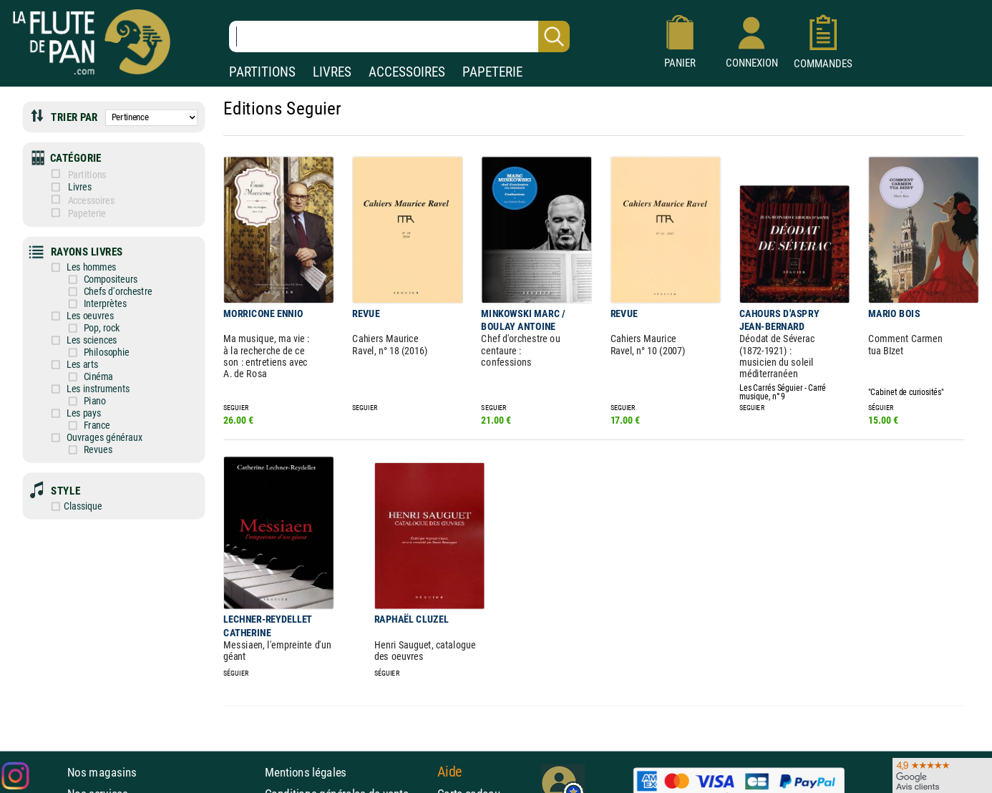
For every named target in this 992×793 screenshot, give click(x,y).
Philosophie (85, 352)
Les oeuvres (69, 315)
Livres (70, 187)
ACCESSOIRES (407, 72)
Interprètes (84, 303)
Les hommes (70, 267)
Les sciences (70, 340)
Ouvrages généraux (83, 437)
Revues (76, 449)
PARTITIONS (262, 72)
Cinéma (77, 376)
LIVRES (332, 72)
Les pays (62, 413)
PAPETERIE (492, 72)
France (75, 425)
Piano (73, 401)
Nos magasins (102, 771)
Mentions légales (305, 771)
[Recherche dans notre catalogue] (399, 36)
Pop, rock (80, 328)
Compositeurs (89, 279)
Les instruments (77, 388)
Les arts (61, 364)
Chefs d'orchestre (96, 291)
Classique (63, 506)
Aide (449, 771)
